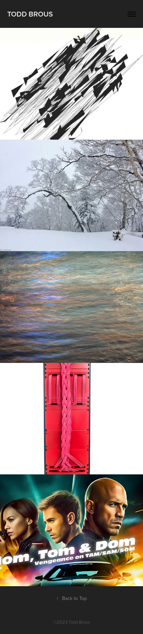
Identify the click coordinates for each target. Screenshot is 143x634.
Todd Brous (30, 14)
